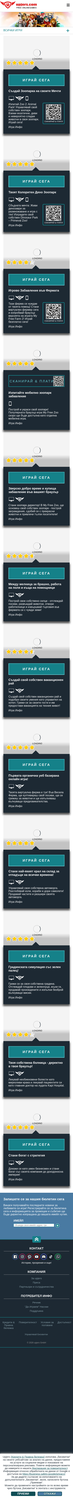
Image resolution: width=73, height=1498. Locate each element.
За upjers (36, 1278)
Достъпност (64, 1322)
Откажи (50, 1493)
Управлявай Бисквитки (36, 1334)
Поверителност (28, 1322)
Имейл (18, 1220)
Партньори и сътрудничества (36, 1286)
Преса (36, 1282)
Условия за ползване (47, 1324)
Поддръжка (36, 1310)
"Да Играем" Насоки (36, 1306)
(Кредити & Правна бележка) (28, 1456)
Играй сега (36, 80)
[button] (36, 1240)
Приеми (23, 1493)
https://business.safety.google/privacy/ (44, 1473)
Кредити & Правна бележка (9, 1325)
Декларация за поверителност (50, 1468)
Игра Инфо (15, 127)
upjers (18, 5)
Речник (36, 1302)
